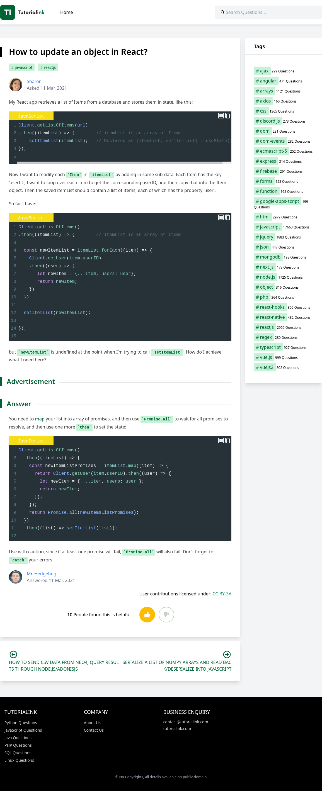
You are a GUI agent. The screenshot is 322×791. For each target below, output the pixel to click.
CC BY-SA (222, 594)
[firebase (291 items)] (283, 171)
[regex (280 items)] (283, 337)
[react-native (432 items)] (283, 317)
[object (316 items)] (283, 287)
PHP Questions (18, 745)
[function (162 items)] (283, 191)
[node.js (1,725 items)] (283, 277)
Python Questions (20, 722)
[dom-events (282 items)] (283, 141)
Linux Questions (19, 760)
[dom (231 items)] (283, 131)
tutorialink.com (177, 728)
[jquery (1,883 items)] (283, 237)
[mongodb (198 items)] (283, 257)
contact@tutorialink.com (185, 721)
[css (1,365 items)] (283, 111)
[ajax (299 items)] (283, 71)
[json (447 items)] (283, 247)
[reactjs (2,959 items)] (283, 327)
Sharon (34, 81)
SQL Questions (17, 752)
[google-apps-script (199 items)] (283, 204)
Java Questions (18, 737)
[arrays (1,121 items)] (283, 91)
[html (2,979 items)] (283, 217)
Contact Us (94, 730)
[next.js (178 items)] (283, 267)
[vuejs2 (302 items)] (283, 367)
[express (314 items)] (283, 161)
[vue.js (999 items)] (283, 357)
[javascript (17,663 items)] (283, 227)
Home (66, 12)
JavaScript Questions (23, 730)
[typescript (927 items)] (283, 347)
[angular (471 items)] (283, 81)
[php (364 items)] (283, 297)
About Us (92, 722)
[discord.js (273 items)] (283, 121)
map (40, 419)
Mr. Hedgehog (41, 574)
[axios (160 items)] (283, 101)
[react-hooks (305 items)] (283, 307)
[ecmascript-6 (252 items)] (283, 151)
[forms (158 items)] (283, 181)
